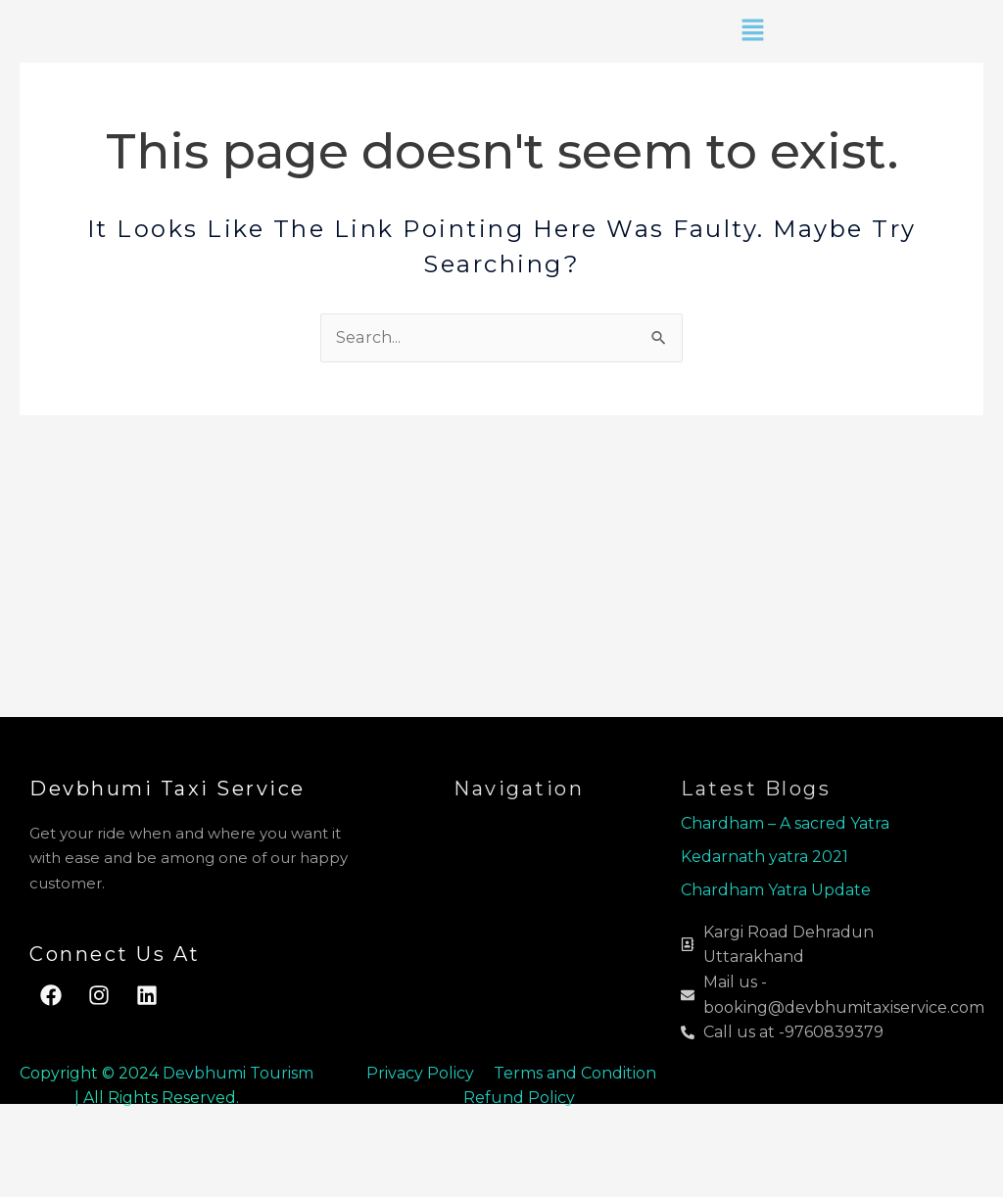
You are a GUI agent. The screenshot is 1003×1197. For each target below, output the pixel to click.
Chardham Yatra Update (778, 890)
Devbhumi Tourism (238, 1073)
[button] (752, 31)
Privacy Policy (420, 1073)
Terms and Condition (577, 1073)
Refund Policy (519, 1097)
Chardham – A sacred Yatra (785, 823)
